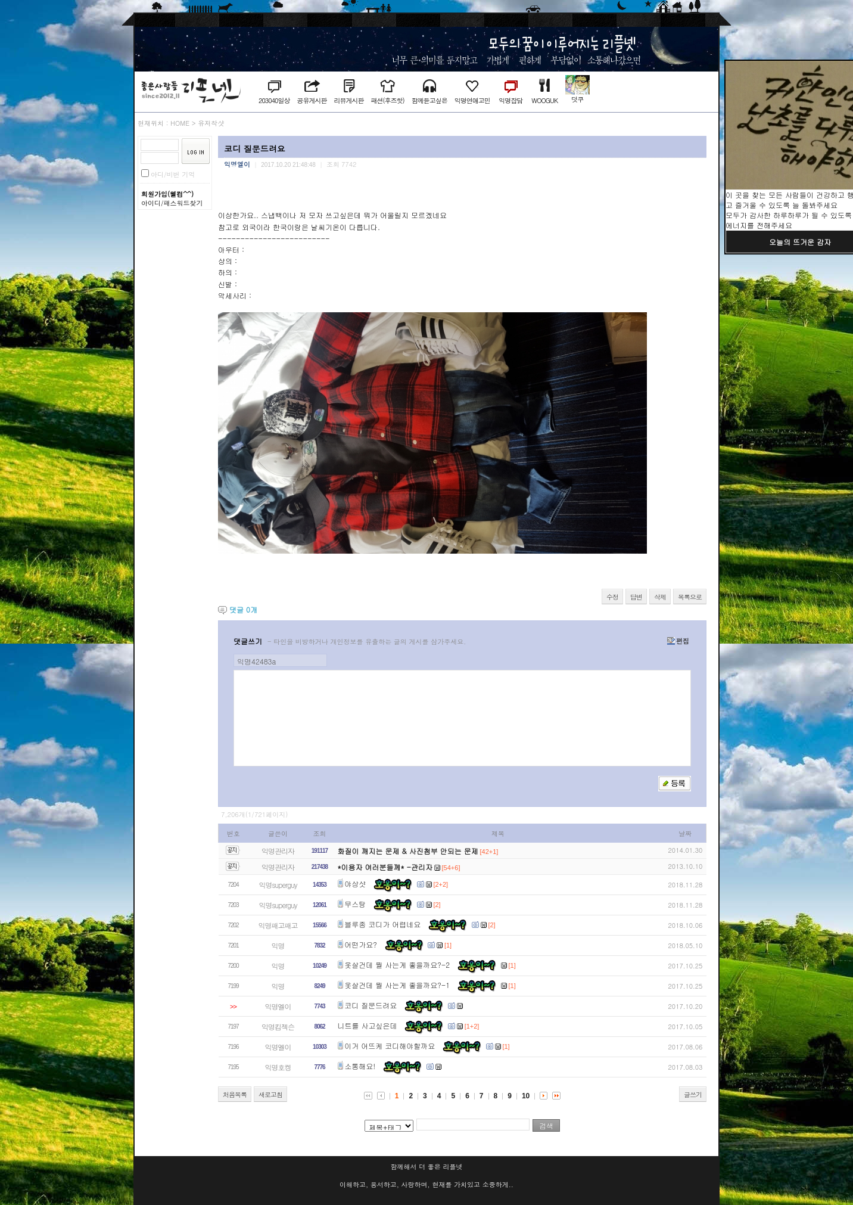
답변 (636, 596)
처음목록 (235, 1094)
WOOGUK (544, 100)
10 (526, 1096)
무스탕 (355, 904)
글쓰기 (693, 1094)
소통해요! (359, 1066)
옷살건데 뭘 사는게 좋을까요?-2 (397, 964)
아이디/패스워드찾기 (172, 202)
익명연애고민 (472, 100)
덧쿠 (577, 99)
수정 (612, 596)
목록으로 (690, 596)
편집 (678, 640)
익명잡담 (510, 100)
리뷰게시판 (348, 100)
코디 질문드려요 (370, 1005)
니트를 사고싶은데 (367, 1025)
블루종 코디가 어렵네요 (382, 924)
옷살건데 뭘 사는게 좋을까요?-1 (397, 985)
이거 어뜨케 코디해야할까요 (389, 1046)
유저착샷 (211, 123)
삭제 (660, 596)
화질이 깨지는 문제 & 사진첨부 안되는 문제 (408, 851)
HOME (179, 123)
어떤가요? (360, 944)
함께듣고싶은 (429, 100)
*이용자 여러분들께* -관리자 (385, 867)
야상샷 (355, 883)
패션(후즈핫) (387, 100)
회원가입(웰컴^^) (167, 194)
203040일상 (274, 100)
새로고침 (270, 1094)
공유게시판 (311, 100)
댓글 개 (243, 609)
